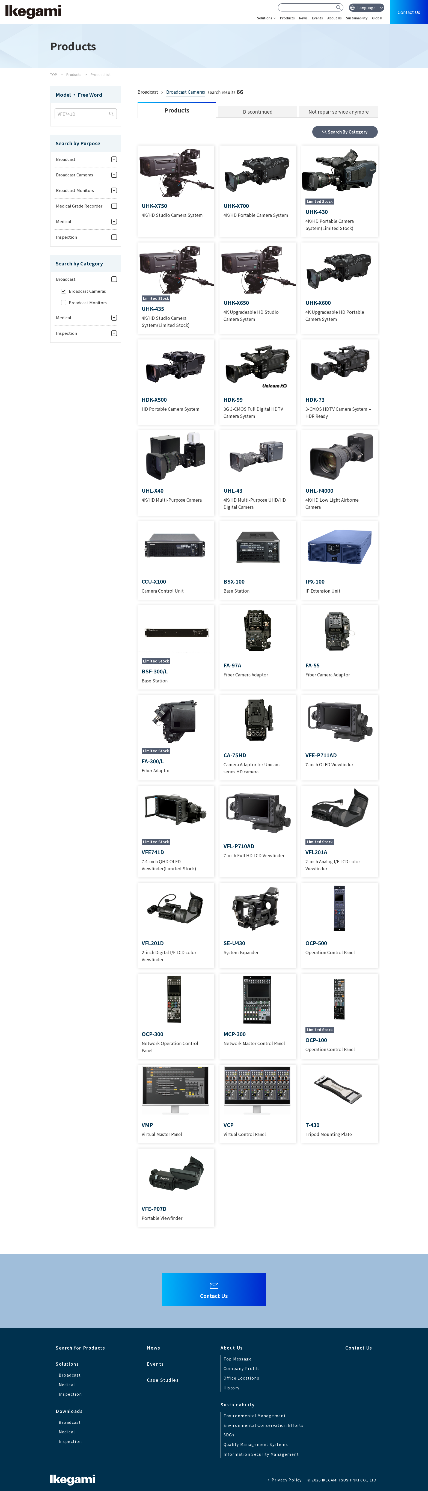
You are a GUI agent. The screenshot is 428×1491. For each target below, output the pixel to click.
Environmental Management (255, 1415)
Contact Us (409, 12)
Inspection (70, 1394)
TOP (53, 74)
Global (377, 18)
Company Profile (242, 1368)
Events (317, 18)
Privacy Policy (287, 1480)
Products (287, 18)
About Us (334, 18)
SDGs (229, 1434)
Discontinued (258, 111)
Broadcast (70, 1374)
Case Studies (163, 1380)
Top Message (238, 1358)
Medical (67, 1384)
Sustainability (357, 18)
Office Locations (241, 1377)
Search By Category (348, 132)
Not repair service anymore (338, 111)
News (303, 18)
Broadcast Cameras (185, 91)
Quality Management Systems (256, 1444)
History (232, 1387)
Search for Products (80, 1347)
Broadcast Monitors (88, 302)
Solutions (264, 18)
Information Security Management (261, 1454)
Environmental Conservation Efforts (264, 1425)
